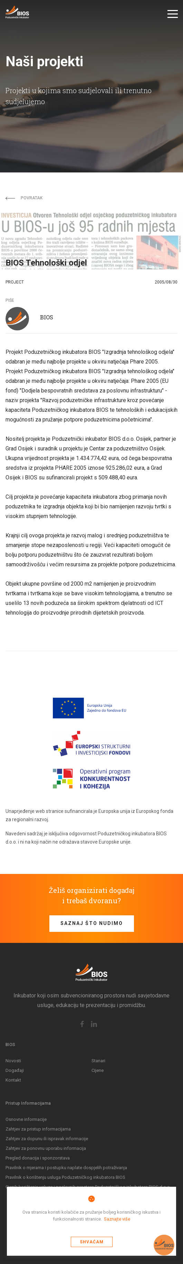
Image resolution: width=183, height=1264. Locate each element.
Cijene (98, 1070)
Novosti (13, 1060)
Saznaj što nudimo (91, 923)
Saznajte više (117, 1219)
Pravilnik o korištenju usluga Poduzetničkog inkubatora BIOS (65, 1177)
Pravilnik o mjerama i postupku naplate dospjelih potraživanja (66, 1167)
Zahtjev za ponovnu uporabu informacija (46, 1148)
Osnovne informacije (26, 1119)
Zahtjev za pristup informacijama (38, 1129)
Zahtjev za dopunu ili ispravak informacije (47, 1138)
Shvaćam (92, 1242)
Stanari (98, 1060)
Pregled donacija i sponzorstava (38, 1158)
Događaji (15, 1070)
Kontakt (13, 1080)
